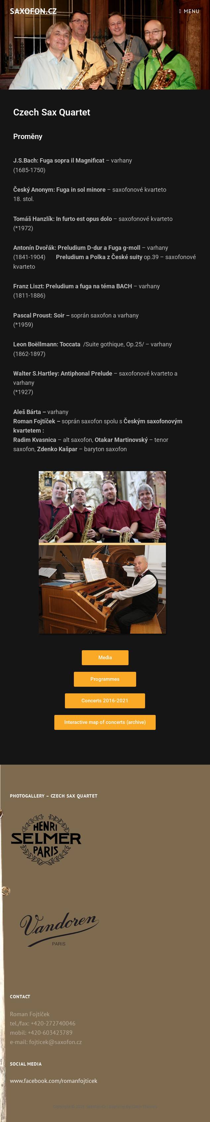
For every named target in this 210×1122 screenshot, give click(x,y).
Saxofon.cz (33, 11)
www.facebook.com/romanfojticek (53, 1081)
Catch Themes (144, 1106)
